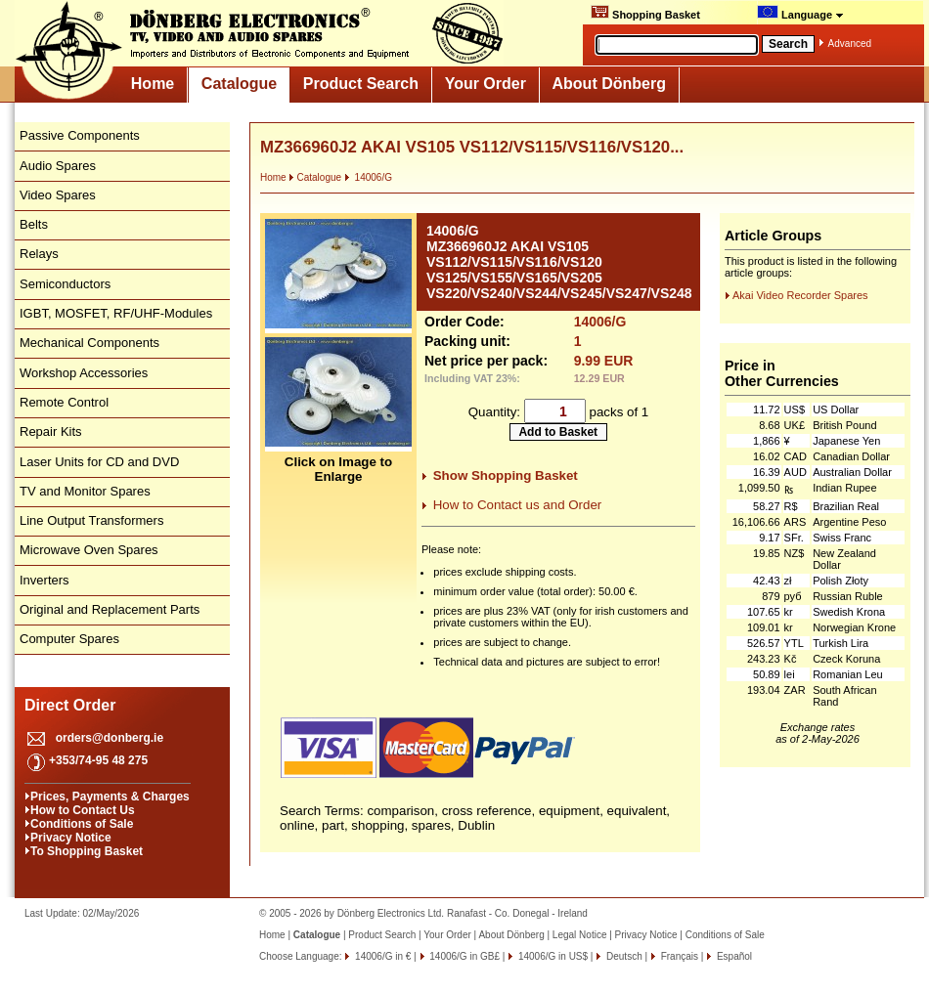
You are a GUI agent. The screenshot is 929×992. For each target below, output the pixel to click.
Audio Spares (58, 165)
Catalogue (239, 83)
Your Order (485, 83)
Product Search (361, 83)
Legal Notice (580, 934)
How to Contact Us (82, 810)
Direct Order (69, 705)
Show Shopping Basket (505, 475)
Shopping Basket (645, 13)
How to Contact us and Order (517, 504)
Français (678, 956)
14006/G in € (381, 956)
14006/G (368, 177)
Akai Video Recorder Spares (800, 295)
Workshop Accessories (84, 373)
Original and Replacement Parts (109, 609)
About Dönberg (609, 83)
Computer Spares (69, 638)
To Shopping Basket (86, 851)
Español (733, 956)
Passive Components (80, 135)
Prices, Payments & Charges (110, 796)
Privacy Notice (70, 837)
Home (152, 83)
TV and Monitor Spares (85, 491)
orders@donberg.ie (109, 738)
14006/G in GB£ (464, 956)
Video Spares (58, 195)
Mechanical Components (89, 342)
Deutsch (622, 956)
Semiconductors (65, 284)
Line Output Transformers (91, 520)
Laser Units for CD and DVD (99, 461)
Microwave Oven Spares (89, 549)
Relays (39, 253)
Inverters (44, 580)
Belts (34, 224)
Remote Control (64, 402)
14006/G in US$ (551, 956)
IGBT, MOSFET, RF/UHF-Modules (116, 313)
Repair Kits (51, 431)
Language (800, 13)
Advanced (849, 43)
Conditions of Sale (81, 824)
